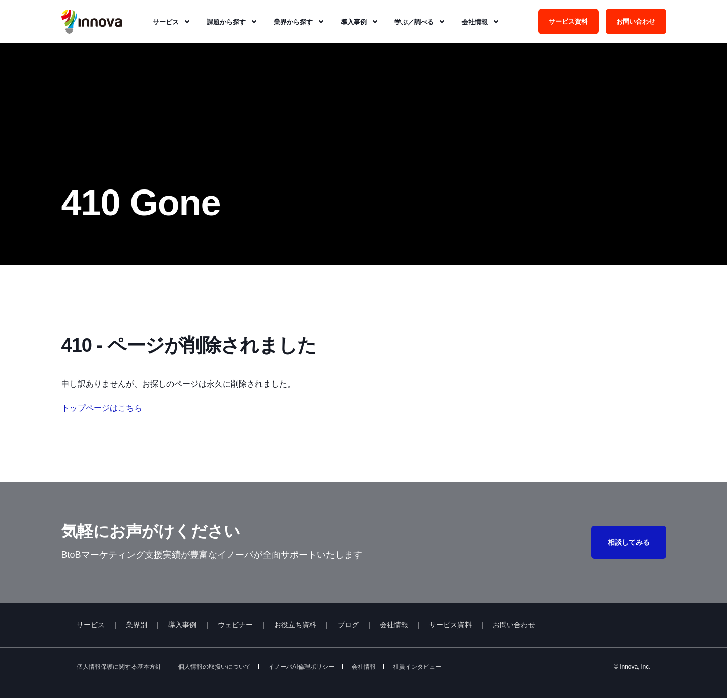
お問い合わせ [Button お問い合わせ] (635, 21)
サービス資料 (450, 625)
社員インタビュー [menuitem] (417, 666)
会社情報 (394, 625)
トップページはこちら (101, 408)
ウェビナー (235, 625)
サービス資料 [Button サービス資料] (568, 21)
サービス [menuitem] (166, 21)
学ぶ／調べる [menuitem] (414, 21)
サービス (91, 625)
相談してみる (629, 542)
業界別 (136, 625)
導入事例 (182, 625)
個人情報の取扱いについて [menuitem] (214, 666)
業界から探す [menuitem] (293, 21)
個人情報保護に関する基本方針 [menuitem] (119, 666)
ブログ (348, 625)
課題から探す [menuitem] (226, 21)
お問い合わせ (514, 625)
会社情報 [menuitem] (474, 21)
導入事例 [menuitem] (354, 21)
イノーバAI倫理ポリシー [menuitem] (301, 666)
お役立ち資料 (295, 625)
